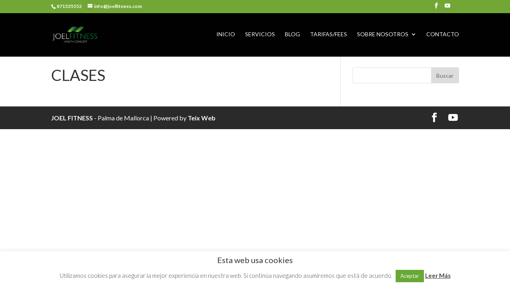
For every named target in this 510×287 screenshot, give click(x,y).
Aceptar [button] (409, 276)
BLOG (292, 34)
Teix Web (202, 118)
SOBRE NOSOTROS (382, 34)
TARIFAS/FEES (328, 34)
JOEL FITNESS (72, 118)
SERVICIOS (260, 34)
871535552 (69, 6)
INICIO (225, 34)
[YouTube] (447, 8)
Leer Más (438, 275)
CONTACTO (442, 34)
